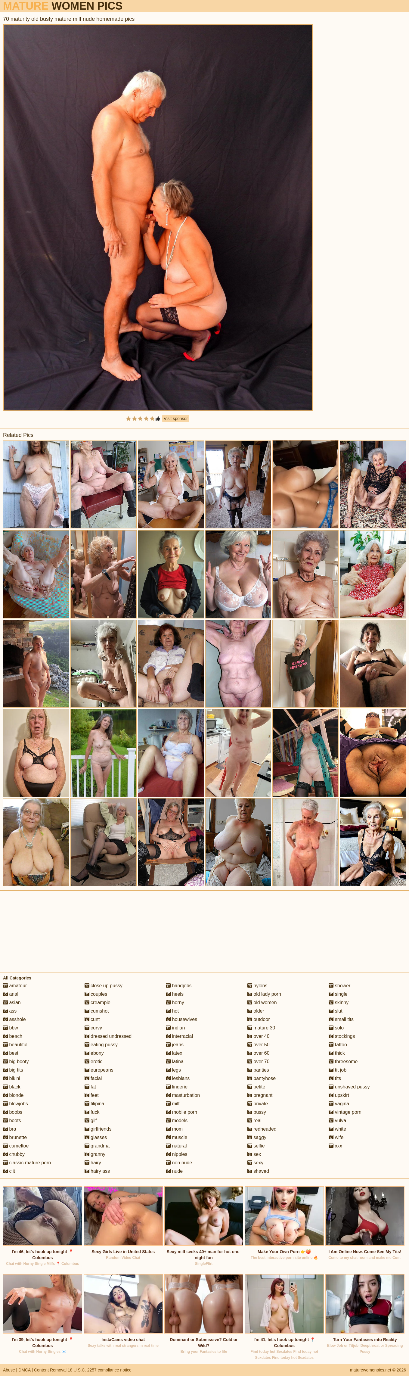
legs (173, 1069)
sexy (255, 1162)
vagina (339, 1103)
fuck (92, 1112)
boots (12, 1120)
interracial (179, 1036)
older (255, 1010)
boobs (12, 1112)
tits (335, 1078)
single (338, 994)
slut (335, 1010)
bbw (10, 1027)
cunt (92, 1019)
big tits (13, 1069)
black (11, 1086)
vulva (337, 1120)
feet (92, 1095)
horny (175, 1002)
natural (176, 1145)
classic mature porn (27, 1162)
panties (258, 1069)
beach (12, 1036)
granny (95, 1154)
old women (262, 1002)
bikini (11, 1078)
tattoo (338, 1044)
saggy (256, 1137)
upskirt (339, 1095)
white (337, 1129)
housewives (181, 1019)
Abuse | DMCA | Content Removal (35, 1370)
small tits (341, 1019)
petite (256, 1086)
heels (175, 994)
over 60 (258, 1053)
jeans (175, 1044)
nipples (176, 1154)
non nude (179, 1162)
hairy (93, 1162)
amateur (15, 985)
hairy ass (97, 1171)
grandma (97, 1145)
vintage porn (345, 1112)
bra (9, 1129)
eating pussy (101, 1044)
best (10, 1053)
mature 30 (261, 1027)
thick (337, 1053)
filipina (94, 1103)
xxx (335, 1145)
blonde (13, 1095)
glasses (96, 1137)
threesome (343, 1061)
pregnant (260, 1095)
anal (10, 994)
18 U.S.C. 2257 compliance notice (100, 1370)
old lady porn (264, 994)
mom (174, 1129)
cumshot (97, 1010)
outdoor (258, 1019)
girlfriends (98, 1129)
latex (174, 1053)
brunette (15, 1137)
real (254, 1120)
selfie (256, 1145)
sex (254, 1154)
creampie (97, 1002)
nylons (257, 985)
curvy (93, 1027)
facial (93, 1078)
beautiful (15, 1044)
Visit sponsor (176, 418)
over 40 (258, 1036)
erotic (94, 1061)
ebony (94, 1053)
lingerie (176, 1086)
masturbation (183, 1095)
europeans (99, 1069)
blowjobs (15, 1103)
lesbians (178, 1078)
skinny (339, 1002)
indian (175, 1027)
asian (12, 1002)
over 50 (258, 1044)
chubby (14, 1154)
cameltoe (16, 1145)
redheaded (262, 1129)
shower (339, 985)
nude (174, 1171)
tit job (337, 1069)
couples (96, 994)
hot (172, 1010)
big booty (16, 1061)
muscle (176, 1137)
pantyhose (261, 1078)
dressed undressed (108, 1036)
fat (90, 1086)
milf (172, 1103)
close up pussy (103, 985)
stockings (342, 1036)
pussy (256, 1112)
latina (175, 1061)
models (176, 1120)
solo (336, 1027)
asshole (14, 1019)
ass (10, 1010)
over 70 (258, 1061)
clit (9, 1171)
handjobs (178, 985)
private (257, 1103)
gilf (91, 1120)
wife (336, 1137)
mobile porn (181, 1112)
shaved (258, 1171)
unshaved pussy (349, 1086)
